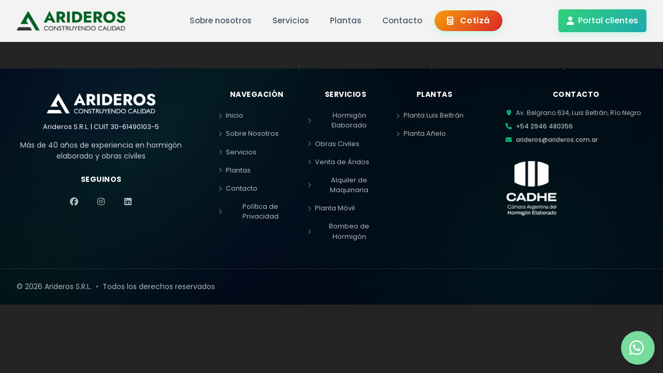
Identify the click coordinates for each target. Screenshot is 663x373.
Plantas (235, 170)
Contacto (238, 188)
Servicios (237, 152)
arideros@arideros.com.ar (557, 139)
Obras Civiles (333, 143)
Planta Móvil (331, 208)
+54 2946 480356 (544, 126)
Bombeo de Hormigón (339, 231)
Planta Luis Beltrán (430, 115)
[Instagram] (101, 201)
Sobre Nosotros (249, 133)
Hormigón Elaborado (337, 120)
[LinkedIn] (128, 201)
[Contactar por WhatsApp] (638, 348)
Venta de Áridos (338, 161)
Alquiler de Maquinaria (338, 185)
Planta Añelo (421, 133)
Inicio (231, 115)
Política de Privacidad (249, 211)
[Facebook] (74, 201)
